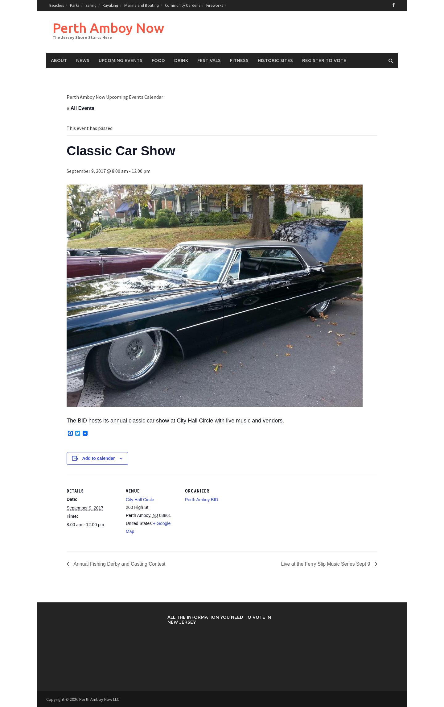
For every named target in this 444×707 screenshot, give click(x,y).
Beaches (56, 5)
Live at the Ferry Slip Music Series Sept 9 (326, 563)
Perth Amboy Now (109, 27)
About (59, 60)
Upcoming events (120, 60)
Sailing (91, 5)
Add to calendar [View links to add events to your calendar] (98, 457)
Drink (181, 60)
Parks (74, 5)
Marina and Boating (141, 5)
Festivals (209, 60)
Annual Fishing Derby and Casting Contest (119, 563)
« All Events (80, 107)
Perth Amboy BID (201, 499)
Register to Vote (324, 60)
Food (158, 60)
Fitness (239, 60)
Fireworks (214, 5)
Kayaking (110, 5)
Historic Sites (275, 60)
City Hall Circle (140, 499)
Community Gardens (182, 5)
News (82, 60)
